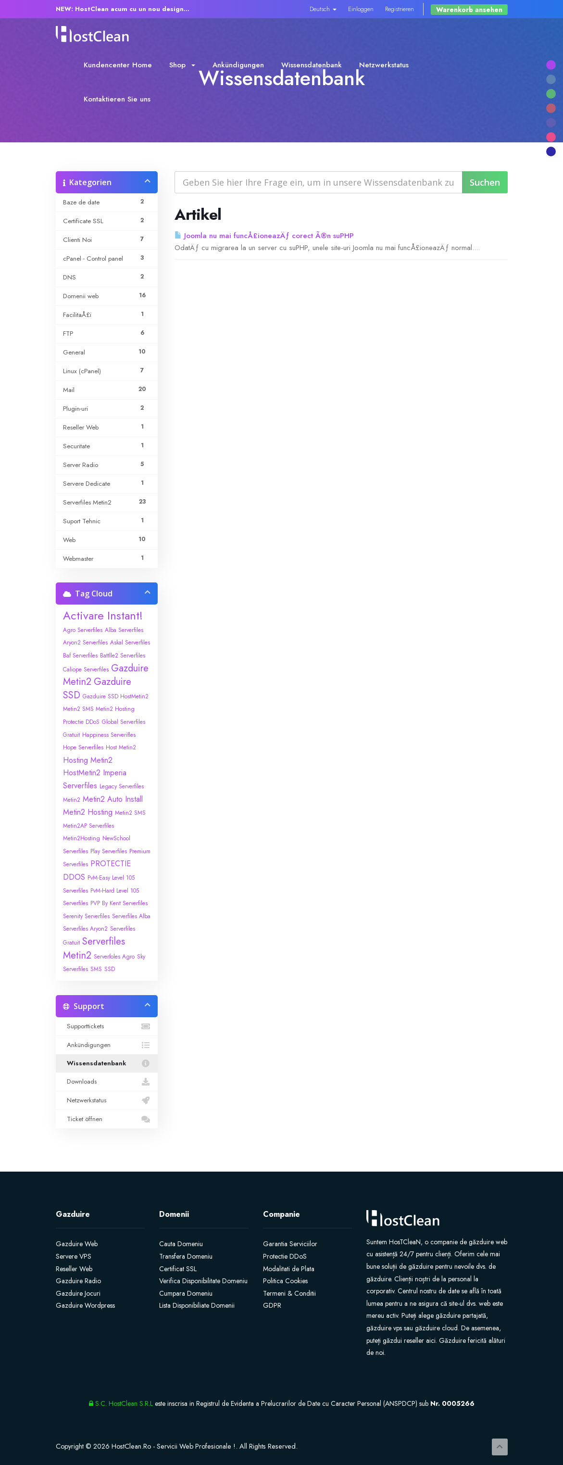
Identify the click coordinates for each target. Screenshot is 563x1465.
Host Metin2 (121, 747)
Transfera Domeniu (186, 1256)
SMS (96, 969)
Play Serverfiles (108, 851)
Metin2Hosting (81, 838)
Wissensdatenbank (311, 65)
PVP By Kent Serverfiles (119, 903)
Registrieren (399, 8)
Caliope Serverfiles (86, 669)
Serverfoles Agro (114, 956)
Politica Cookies (285, 1281)
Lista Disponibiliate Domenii (197, 1305)
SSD (109, 969)
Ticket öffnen (107, 1119)
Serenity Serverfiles (86, 916)
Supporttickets (107, 1026)
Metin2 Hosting (88, 812)
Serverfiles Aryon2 (85, 928)
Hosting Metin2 (88, 760)
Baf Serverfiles (80, 655)
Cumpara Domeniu (186, 1293)
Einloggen (361, 8)
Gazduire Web (77, 1244)
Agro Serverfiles (82, 630)
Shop (182, 65)
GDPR (272, 1305)
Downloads (107, 1081)
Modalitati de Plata (288, 1269)
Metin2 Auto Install (113, 799)
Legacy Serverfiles (122, 786)
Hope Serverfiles (83, 747)
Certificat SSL (178, 1269)
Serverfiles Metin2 (94, 948)
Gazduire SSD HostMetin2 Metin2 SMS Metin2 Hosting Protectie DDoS (106, 709)
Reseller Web (74, 1269)
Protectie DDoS (285, 1256)
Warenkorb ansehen (469, 9)
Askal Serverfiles (130, 642)
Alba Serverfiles (124, 630)
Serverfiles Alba (131, 916)
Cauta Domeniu (181, 1244)
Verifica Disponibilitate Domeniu (203, 1281)
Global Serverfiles (123, 722)
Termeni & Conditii (289, 1293)
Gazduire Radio (78, 1281)
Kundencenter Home (118, 65)
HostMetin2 (81, 772)
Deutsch (323, 8)
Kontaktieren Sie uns (117, 99)
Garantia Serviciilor (290, 1244)
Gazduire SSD (97, 688)
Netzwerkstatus (384, 65)
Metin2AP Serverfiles (88, 825)
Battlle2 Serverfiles (122, 655)
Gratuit (71, 735)
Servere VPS (73, 1256)
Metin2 (71, 800)
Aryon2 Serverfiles (85, 642)
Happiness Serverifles (109, 735)
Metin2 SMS (130, 812)
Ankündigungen (238, 65)
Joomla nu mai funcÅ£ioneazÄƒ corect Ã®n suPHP (264, 235)
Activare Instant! (103, 615)
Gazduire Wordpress (85, 1305)
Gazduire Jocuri (78, 1293)
